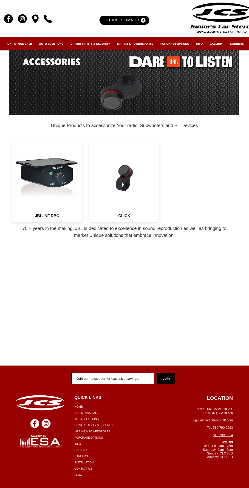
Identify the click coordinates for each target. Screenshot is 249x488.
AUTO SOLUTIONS (86, 419)
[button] (124, 20)
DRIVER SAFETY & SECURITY (93, 425)
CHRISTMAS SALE (86, 412)
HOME (78, 406)
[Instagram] (22, 18)
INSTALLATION (84, 462)
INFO (77, 443)
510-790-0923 (223, 427)
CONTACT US (83, 468)
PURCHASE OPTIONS (88, 437)
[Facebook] (8, 18)
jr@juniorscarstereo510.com (213, 420)
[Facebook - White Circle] (34, 423)
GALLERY (80, 450)
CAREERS (81, 456)
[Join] (166, 378)
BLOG (78, 475)
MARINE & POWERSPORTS (92, 431)
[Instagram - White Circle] (46, 423)
